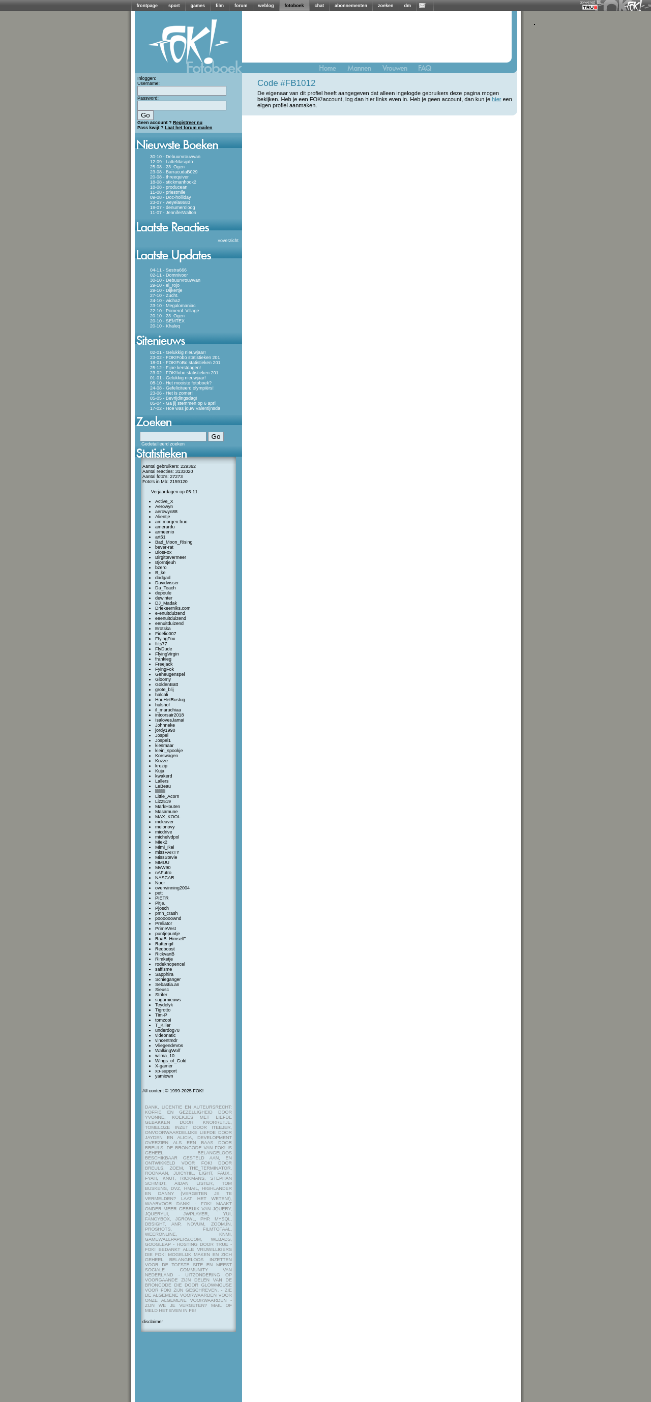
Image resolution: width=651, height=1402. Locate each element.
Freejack (164, 664)
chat (319, 5)
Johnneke (165, 725)
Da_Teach (165, 587)
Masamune (166, 811)
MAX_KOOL (168, 816)
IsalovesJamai (169, 720)
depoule (163, 592)
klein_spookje (169, 750)
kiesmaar (164, 745)
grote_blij (164, 689)
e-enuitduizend (170, 613)
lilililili (160, 791)
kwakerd (163, 776)
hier (496, 99)
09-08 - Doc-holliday (170, 197)
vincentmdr (166, 1040)
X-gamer (164, 1065)
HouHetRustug (170, 699)
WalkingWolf (168, 1050)
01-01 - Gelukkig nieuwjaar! (178, 377)
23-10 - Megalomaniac (173, 305)
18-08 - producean (169, 187)
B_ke (160, 572)
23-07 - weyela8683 (170, 202)
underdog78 (167, 1030)
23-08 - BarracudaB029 (174, 171)
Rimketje (164, 959)
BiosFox (163, 552)
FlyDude (163, 648)
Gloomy (163, 679)
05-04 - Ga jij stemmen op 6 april (183, 403)
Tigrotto (162, 1009)
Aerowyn (164, 506)
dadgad (162, 577)
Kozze (161, 760)
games (198, 5)
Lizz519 (163, 801)
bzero (161, 567)
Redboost (165, 948)
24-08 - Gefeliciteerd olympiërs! (182, 388)
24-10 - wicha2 (165, 300)
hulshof (162, 704)
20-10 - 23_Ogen (167, 315)
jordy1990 (165, 730)
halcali (161, 694)
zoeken (386, 5)
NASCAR (164, 877)
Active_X (164, 501)
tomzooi (163, 1020)
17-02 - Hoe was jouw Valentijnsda (185, 408)
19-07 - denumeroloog (172, 207)
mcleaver (164, 821)
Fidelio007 (165, 633)
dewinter (163, 598)
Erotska (163, 628)
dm (407, 5)
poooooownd (168, 918)
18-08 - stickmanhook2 (173, 182)
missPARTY (167, 852)
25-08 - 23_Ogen (167, 166)
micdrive (163, 831)
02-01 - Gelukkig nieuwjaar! (178, 352)
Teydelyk (164, 1004)
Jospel (161, 735)
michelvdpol (167, 837)
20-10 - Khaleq (165, 326)
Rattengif (164, 943)
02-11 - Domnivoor (169, 275)
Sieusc (162, 989)
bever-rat (164, 547)
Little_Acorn (167, 796)
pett (159, 893)
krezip (161, 765)
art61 (160, 537)
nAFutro (163, 872)
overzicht (229, 240)
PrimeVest (165, 928)
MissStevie (166, 857)
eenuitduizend (169, 623)
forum (241, 5)
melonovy (165, 826)
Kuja (159, 770)
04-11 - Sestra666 (168, 270)
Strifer (161, 994)
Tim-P (161, 1015)
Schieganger (168, 979)
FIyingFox (165, 638)
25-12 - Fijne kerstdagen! (175, 367)
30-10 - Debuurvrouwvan (175, 156)
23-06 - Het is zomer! (171, 393)
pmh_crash (166, 913)
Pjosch (162, 908)
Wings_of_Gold (171, 1060)
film (220, 5)
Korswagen (166, 755)
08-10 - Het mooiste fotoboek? (181, 382)
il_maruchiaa (168, 709)
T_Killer (163, 1025)
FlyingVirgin (167, 654)
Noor (160, 882)
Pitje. (160, 903)
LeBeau (163, 786)
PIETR (162, 898)
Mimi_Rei (164, 847)
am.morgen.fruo (171, 521)
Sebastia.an (167, 984)
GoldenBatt (166, 684)
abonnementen (351, 5)
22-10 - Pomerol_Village (174, 310)
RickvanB (164, 954)
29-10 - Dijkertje (166, 290)
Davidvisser (167, 582)
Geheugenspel (170, 674)
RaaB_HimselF (170, 938)
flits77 (161, 643)
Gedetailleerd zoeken (163, 443)
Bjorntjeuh (165, 562)
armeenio (164, 531)
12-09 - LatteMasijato (171, 161)
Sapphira (164, 974)
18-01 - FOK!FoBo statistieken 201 (185, 362)
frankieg (163, 659)
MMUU (162, 862)
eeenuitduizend (170, 618)
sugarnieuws (168, 999)
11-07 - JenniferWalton (173, 212)
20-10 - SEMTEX (167, 320)
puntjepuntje (167, 933)
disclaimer (152, 1321)
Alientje (162, 516)
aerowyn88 (166, 511)
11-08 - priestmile (168, 192)
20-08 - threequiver (169, 177)
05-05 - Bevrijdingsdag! (173, 398)
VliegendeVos (169, 1045)
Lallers (162, 781)
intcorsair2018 (169, 715)
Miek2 (161, 842)
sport (174, 5)
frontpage (147, 5)
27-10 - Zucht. (164, 295)
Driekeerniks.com (173, 608)
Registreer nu (187, 122)
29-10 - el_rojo (165, 285)
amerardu (165, 526)
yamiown (164, 1076)
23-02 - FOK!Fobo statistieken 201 (185, 357)
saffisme (163, 969)
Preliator (163, 923)
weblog (266, 5)
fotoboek (294, 5)
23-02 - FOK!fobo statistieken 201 (184, 372)
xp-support (166, 1070)
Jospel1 (163, 740)
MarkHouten (167, 806)
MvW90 (163, 867)
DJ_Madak (166, 603)
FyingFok (164, 669)
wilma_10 (164, 1055)
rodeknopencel (170, 964)
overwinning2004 (172, 887)
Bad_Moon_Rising (174, 542)
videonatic (165, 1035)
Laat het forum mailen (189, 127)
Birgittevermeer (170, 557)
